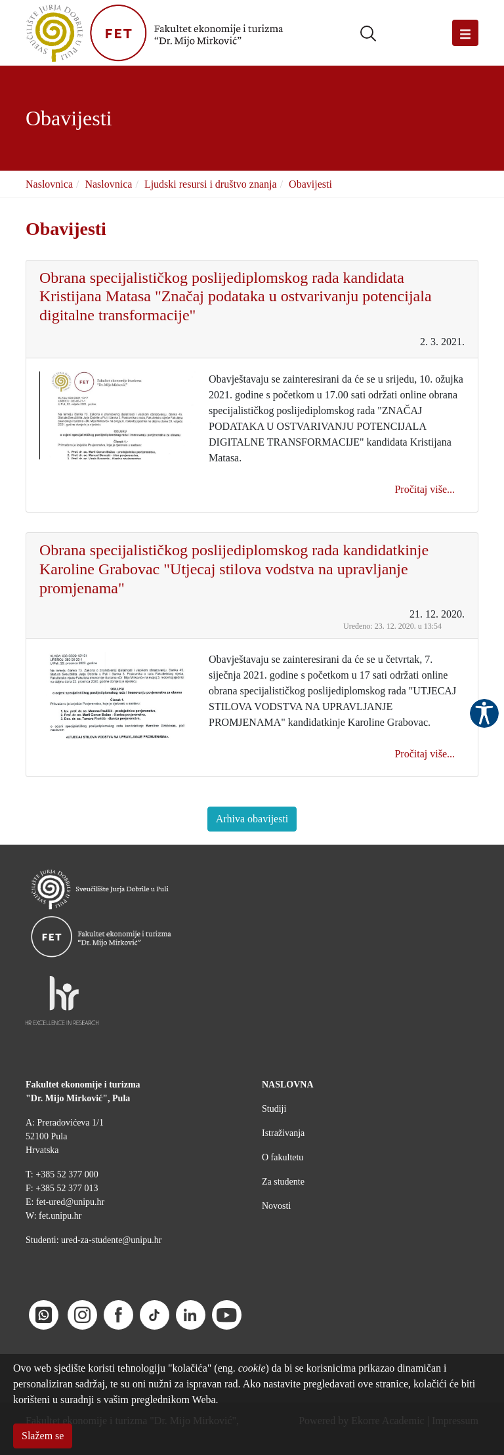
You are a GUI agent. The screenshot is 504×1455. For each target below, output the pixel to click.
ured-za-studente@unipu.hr (111, 1240)
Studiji (274, 1109)
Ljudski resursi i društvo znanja (210, 184)
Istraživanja (283, 1133)
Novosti (276, 1206)
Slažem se (43, 1435)
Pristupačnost (484, 713)
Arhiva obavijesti (252, 818)
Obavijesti (310, 184)
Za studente (283, 1182)
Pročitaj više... (424, 489)
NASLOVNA (288, 1084)
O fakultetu (282, 1157)
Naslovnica (49, 184)
